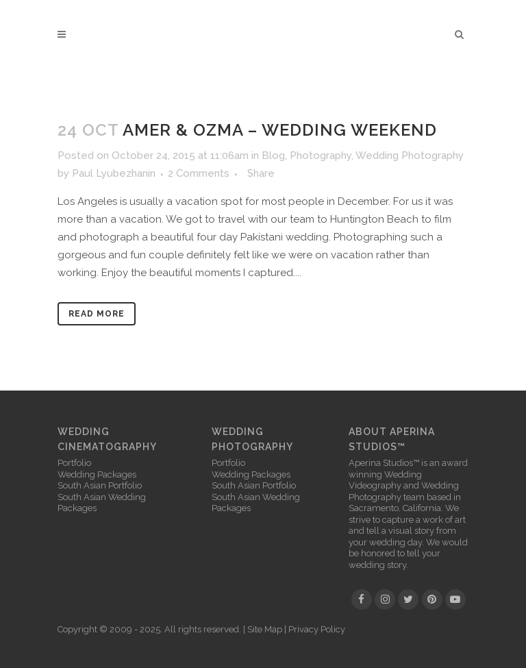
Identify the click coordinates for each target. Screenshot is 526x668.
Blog (273, 155)
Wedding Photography (409, 155)
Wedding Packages (97, 474)
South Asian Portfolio (100, 485)
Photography (320, 155)
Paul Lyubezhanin (113, 173)
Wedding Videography (385, 480)
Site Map (264, 629)
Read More (96, 314)
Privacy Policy (316, 629)
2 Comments (198, 173)
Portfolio (74, 463)
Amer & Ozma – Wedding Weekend (280, 130)
